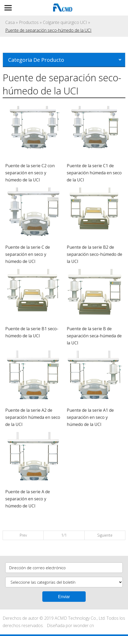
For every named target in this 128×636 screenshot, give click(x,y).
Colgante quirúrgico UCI (65, 22)
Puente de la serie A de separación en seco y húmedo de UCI (27, 499)
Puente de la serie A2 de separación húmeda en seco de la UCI (32, 417)
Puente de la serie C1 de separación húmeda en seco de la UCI (94, 173)
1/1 (64, 535)
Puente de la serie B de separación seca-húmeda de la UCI (94, 336)
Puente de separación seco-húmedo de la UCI (48, 30)
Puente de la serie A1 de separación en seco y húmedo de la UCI (90, 417)
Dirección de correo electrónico (37, 567)
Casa (10, 22)
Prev (23, 535)
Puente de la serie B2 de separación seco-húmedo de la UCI (94, 254)
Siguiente (104, 535)
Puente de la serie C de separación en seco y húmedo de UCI (27, 254)
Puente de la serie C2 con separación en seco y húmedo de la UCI (30, 173)
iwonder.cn (83, 625)
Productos (29, 22)
